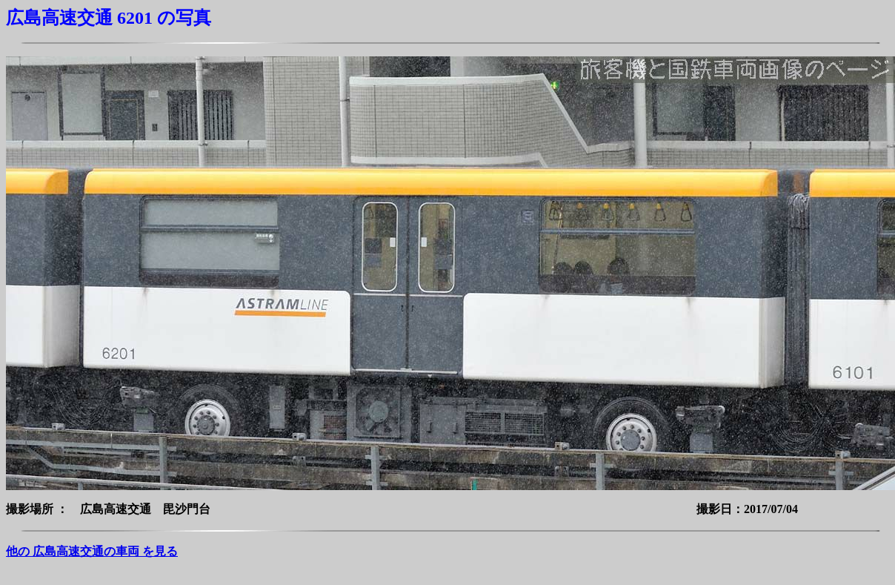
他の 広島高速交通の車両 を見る (92, 551)
